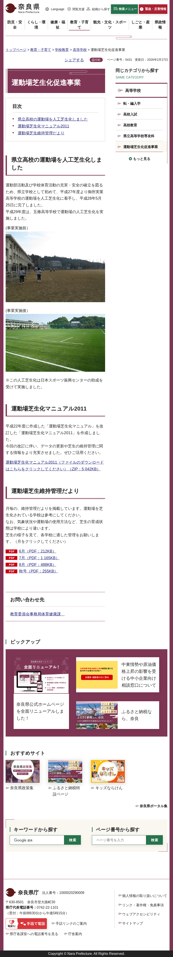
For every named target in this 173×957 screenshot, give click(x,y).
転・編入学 (132, 103)
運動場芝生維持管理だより (41, 133)
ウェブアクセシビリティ (141, 914)
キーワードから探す (36, 829)
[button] (55, 9)
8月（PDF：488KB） (37, 564)
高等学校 (80, 50)
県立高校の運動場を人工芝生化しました (53, 119)
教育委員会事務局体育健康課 (37, 614)
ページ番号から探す (118, 829)
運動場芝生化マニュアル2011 (43, 126)
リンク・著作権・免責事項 (143, 905)
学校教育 (62, 50)
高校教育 (130, 125)
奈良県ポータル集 (153, 806)
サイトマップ (132, 923)
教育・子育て (40, 50)
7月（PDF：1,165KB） (39, 558)
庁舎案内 (75, 934)
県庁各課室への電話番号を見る (34, 934)
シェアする (74, 60)
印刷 (97, 59)
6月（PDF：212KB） (37, 551)
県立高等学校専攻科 (138, 136)
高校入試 (130, 114)
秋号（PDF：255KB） (38, 571)
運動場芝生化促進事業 (140, 147)
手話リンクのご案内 (71, 923)
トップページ (16, 50)
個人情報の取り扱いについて (144, 896)
